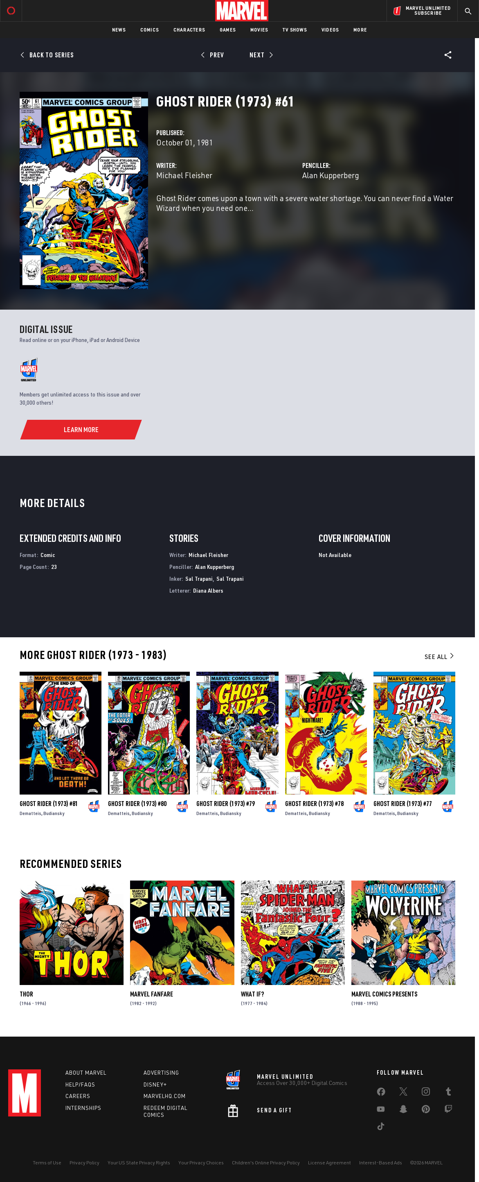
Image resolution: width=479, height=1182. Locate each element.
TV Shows (295, 30)
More (360, 30)
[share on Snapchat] (403, 1111)
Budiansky (53, 813)
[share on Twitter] (403, 1093)
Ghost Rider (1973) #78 (314, 803)
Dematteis (30, 813)
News (119, 30)
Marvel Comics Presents (384, 994)
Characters (189, 30)
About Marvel (85, 1072)
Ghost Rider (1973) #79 (225, 803)
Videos (330, 30)
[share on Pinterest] (426, 1111)
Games (228, 30)
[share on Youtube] (381, 1111)
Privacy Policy (84, 1162)
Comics (149, 30)
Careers (77, 1096)
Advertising (161, 1072)
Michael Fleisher (184, 175)
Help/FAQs (80, 1084)
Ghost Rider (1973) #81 (49, 803)
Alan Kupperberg (330, 175)
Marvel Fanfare (151, 994)
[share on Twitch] (448, 1111)
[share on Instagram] (426, 1093)
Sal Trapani (199, 578)
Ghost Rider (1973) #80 (137, 803)
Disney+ (155, 1084)
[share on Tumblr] (448, 1093)
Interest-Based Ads (380, 1162)
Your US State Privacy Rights (139, 1162)
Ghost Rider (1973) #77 (402, 803)
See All (440, 656)
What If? (252, 994)
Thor (26, 994)
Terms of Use (47, 1162)
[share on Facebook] (381, 1093)
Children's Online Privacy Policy (266, 1162)
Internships (83, 1108)
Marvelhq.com (165, 1096)
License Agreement (329, 1162)
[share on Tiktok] (381, 1128)
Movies (259, 30)
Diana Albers (208, 590)
